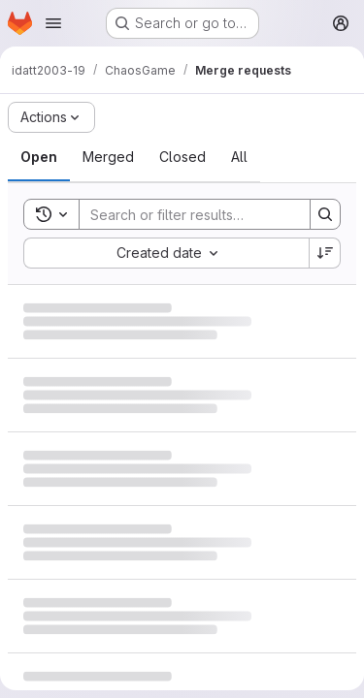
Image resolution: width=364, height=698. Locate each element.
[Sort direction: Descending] (325, 253)
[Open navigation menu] (53, 23)
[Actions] (51, 117)
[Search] (206, 214)
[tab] (39, 157)
